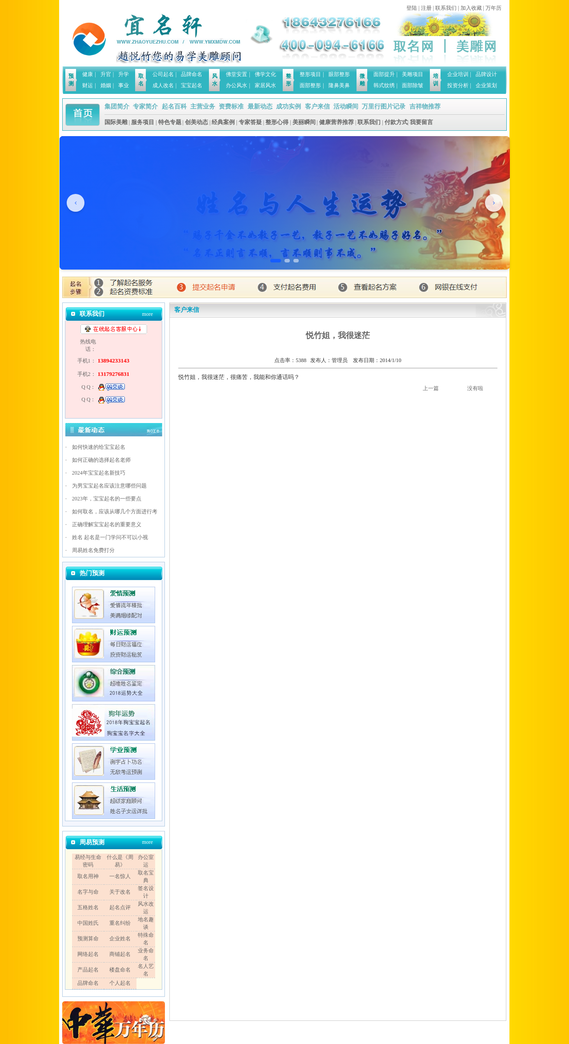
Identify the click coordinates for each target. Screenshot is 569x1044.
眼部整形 (339, 74)
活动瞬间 (345, 106)
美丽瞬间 (304, 122)
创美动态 (196, 122)
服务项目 (142, 122)
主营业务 (202, 106)
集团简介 (116, 106)
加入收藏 (471, 8)
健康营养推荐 (336, 122)
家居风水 (265, 85)
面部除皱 (412, 85)
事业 (123, 85)
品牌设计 (486, 74)
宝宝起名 (191, 85)
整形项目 (310, 74)
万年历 (493, 8)
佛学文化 (265, 74)
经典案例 (223, 122)
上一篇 (431, 388)
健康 (87, 74)
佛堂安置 (236, 74)
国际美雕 (116, 122)
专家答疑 (250, 122)
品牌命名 (191, 74)
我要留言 (421, 122)
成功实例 (288, 106)
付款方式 (396, 122)
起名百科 (174, 106)
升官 (105, 74)
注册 (426, 8)
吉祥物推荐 (425, 106)
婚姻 (105, 85)
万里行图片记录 (383, 106)
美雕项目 (412, 74)
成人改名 (163, 85)
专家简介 (145, 106)
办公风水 (236, 85)
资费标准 (231, 106)
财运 (87, 85)
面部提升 (384, 74)
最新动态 (260, 106)
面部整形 (310, 85)
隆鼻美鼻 (339, 85)
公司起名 (163, 74)
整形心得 (277, 122)
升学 (123, 74)
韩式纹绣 (384, 85)
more (147, 314)
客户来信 (317, 106)
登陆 (411, 8)
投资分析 (458, 85)
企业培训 (458, 74)
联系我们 (446, 8)
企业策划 (486, 85)
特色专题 (169, 122)
